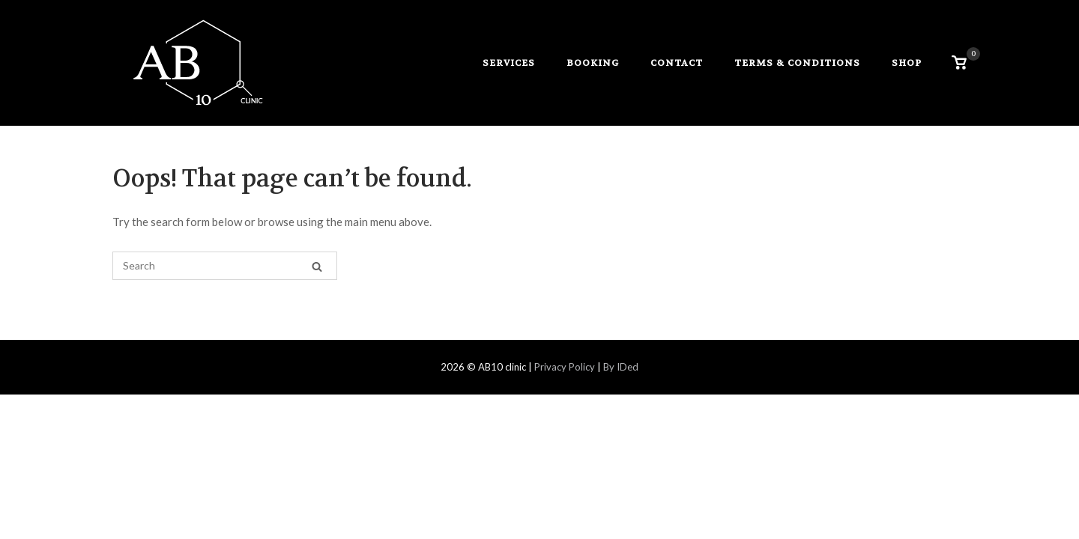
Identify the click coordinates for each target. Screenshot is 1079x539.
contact (676, 63)
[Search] (317, 266)
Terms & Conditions (797, 63)
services (509, 63)
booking (592, 63)
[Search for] (224, 266)
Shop (907, 63)
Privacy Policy (563, 367)
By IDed (620, 367)
